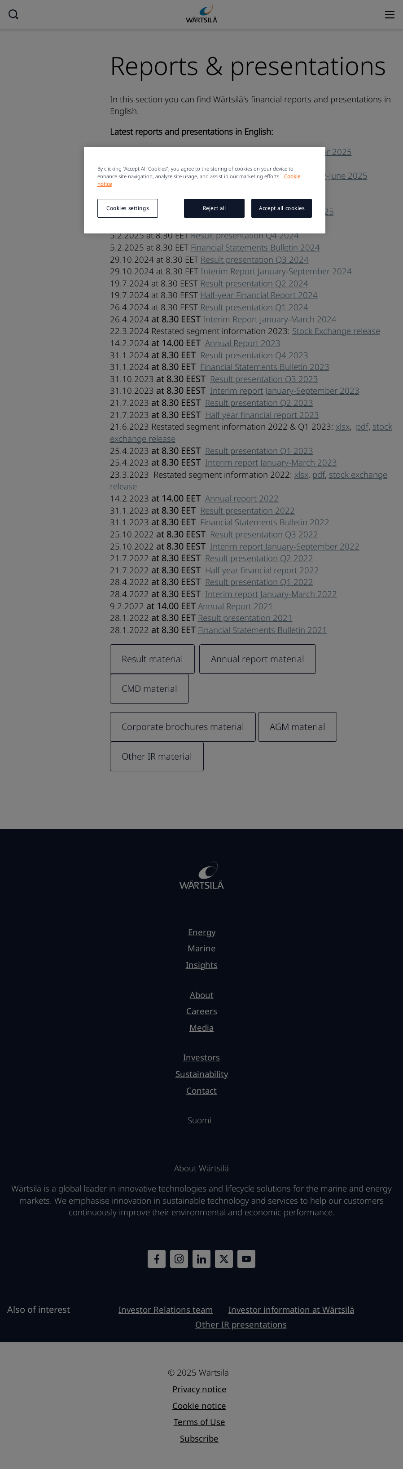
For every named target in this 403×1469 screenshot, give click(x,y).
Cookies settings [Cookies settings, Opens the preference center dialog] (127, 208)
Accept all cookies (281, 208)
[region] (205, 190)
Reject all (214, 208)
